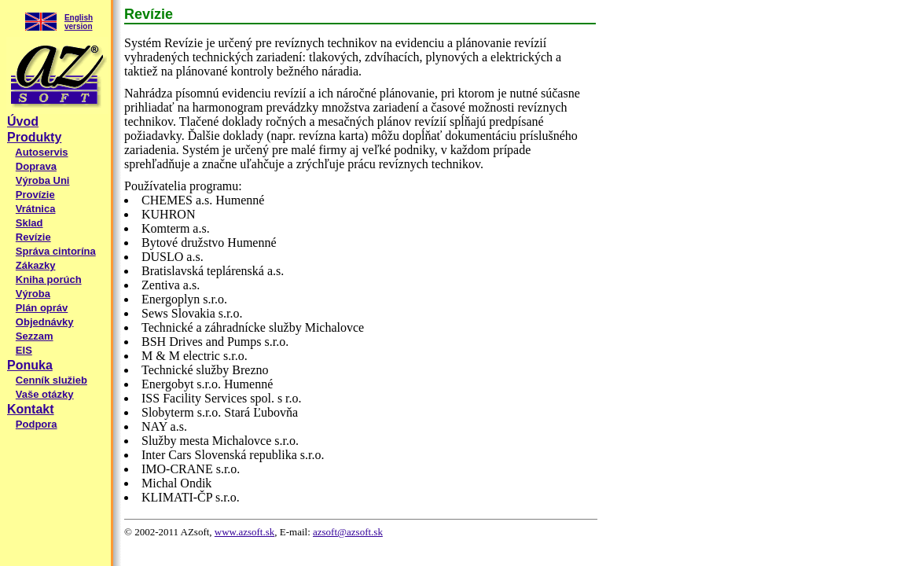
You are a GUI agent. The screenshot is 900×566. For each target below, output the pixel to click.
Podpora (36, 424)
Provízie (35, 194)
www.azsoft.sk (244, 532)
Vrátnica (36, 209)
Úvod (23, 121)
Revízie (33, 237)
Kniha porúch (49, 279)
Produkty (34, 137)
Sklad (29, 223)
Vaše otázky (45, 394)
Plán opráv (42, 308)
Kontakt (30, 409)
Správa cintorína (56, 251)
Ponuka (30, 365)
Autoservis (41, 152)
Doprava (36, 166)
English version (78, 22)
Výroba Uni (43, 180)
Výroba (33, 294)
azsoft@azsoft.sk (348, 532)
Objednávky (45, 322)
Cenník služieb (51, 380)
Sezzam (34, 336)
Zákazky (36, 265)
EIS (24, 350)
